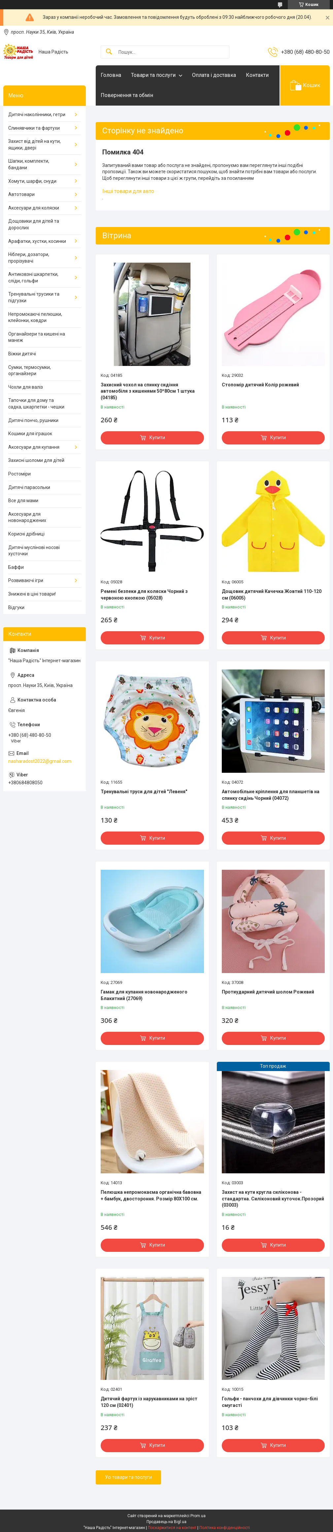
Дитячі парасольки (29, 487)
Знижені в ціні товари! (32, 594)
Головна (111, 75)
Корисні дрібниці (26, 534)
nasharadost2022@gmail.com (39, 761)
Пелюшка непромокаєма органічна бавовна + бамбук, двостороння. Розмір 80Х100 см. (151, 1195)
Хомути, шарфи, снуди (32, 181)
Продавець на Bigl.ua (166, 1521)
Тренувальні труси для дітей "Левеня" (144, 791)
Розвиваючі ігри (25, 580)
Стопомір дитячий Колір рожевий (260, 384)
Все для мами (23, 500)
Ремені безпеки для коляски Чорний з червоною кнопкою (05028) (144, 595)
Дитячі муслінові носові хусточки (34, 551)
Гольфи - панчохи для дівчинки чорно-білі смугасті (270, 1402)
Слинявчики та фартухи (34, 128)
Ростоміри (19, 473)
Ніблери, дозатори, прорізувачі (28, 258)
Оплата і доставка (214, 75)
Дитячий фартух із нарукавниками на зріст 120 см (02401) (149, 1402)
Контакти (257, 75)
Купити (157, 437)
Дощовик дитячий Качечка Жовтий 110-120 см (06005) (271, 595)
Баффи (16, 567)
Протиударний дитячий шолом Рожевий (268, 991)
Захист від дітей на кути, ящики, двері (34, 144)
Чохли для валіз (25, 387)
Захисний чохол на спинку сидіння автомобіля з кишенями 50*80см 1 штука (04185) (148, 391)
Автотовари (21, 194)
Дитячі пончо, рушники (33, 420)
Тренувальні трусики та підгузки (33, 297)
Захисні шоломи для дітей (36, 460)
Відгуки (16, 607)
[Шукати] (109, 52)
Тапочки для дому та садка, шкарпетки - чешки (36, 403)
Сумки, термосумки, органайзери (29, 370)
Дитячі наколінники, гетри (36, 114)
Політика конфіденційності (224, 1527)
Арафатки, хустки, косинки (37, 241)
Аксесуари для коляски (33, 208)
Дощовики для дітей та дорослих (33, 224)
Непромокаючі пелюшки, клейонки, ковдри (35, 317)
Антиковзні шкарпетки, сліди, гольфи (33, 277)
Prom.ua (198, 1516)
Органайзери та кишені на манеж (36, 337)
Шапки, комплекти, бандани (28, 164)
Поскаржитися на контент (172, 1527)
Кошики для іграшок (30, 433)
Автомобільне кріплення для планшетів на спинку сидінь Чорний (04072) (270, 795)
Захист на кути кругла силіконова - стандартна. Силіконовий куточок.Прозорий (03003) (273, 1199)
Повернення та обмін (127, 95)
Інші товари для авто (128, 191)
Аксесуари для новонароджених (27, 517)
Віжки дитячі (22, 353)
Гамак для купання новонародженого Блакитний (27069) (144, 995)
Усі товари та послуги (128, 1477)
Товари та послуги (153, 75)
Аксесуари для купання (33, 447)
